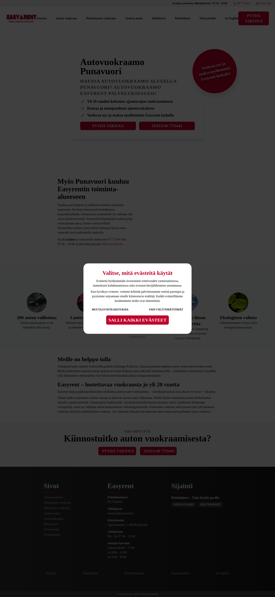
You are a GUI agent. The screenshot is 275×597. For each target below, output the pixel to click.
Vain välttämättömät (166, 309)
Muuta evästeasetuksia (110, 309)
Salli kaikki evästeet (137, 320)
